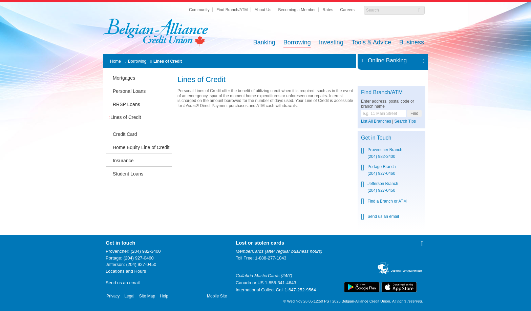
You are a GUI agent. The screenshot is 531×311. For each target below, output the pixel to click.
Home (115, 61)
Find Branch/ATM (232, 9)
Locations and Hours (126, 271)
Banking (264, 43)
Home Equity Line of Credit (141, 147)
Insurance (123, 160)
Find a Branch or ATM (387, 201)
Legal (129, 296)
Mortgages (124, 78)
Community (199, 9)
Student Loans (128, 174)
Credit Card (125, 134)
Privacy (113, 296)
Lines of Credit (167, 61)
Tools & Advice (371, 43)
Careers (347, 9)
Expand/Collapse (422, 60)
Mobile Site (217, 296)
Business (411, 43)
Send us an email (383, 216)
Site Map (147, 296)
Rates (328, 9)
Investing (331, 43)
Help (164, 296)
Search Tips (405, 121)
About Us (263, 9)
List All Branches (376, 121)
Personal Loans (129, 91)
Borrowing (297, 43)
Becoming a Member (297, 9)
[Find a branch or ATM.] (383, 113)
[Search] (390, 10)
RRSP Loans (126, 104)
